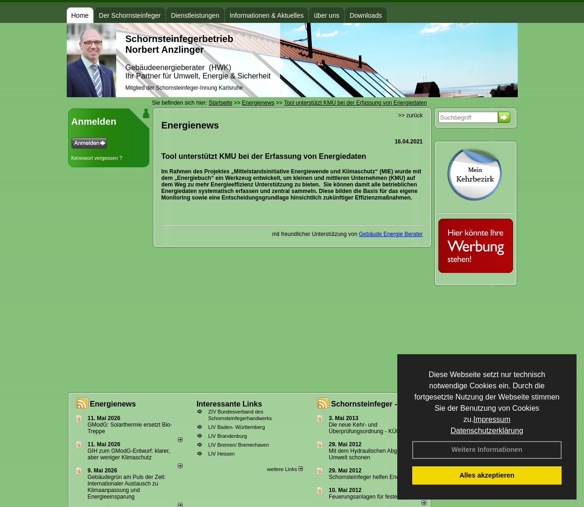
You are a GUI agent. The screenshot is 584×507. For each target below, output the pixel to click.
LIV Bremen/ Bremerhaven (238, 445)
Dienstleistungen (195, 15)
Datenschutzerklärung (486, 431)
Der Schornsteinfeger (130, 15)
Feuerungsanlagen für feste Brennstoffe (378, 496)
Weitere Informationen (486, 449)
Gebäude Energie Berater (391, 234)
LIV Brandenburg (227, 436)
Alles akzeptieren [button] (486, 475)
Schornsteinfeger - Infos (374, 404)
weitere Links (285, 469)
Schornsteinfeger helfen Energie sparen (378, 477)
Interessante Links (229, 404)
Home (80, 15)
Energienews (113, 404)
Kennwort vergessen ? (96, 158)
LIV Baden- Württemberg (236, 427)
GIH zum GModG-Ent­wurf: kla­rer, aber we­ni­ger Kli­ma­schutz (129, 454)
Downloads (366, 15)
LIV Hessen (221, 454)
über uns (326, 15)
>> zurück (410, 115)
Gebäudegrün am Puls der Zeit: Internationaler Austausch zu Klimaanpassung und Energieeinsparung (127, 487)
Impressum (491, 419)
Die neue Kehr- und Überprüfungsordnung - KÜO (364, 428)
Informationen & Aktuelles (267, 15)
